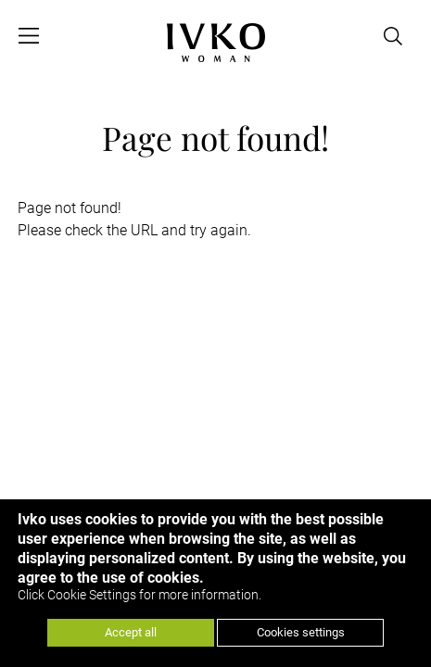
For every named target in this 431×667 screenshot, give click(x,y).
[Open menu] (28, 36)
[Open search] (393, 36)
